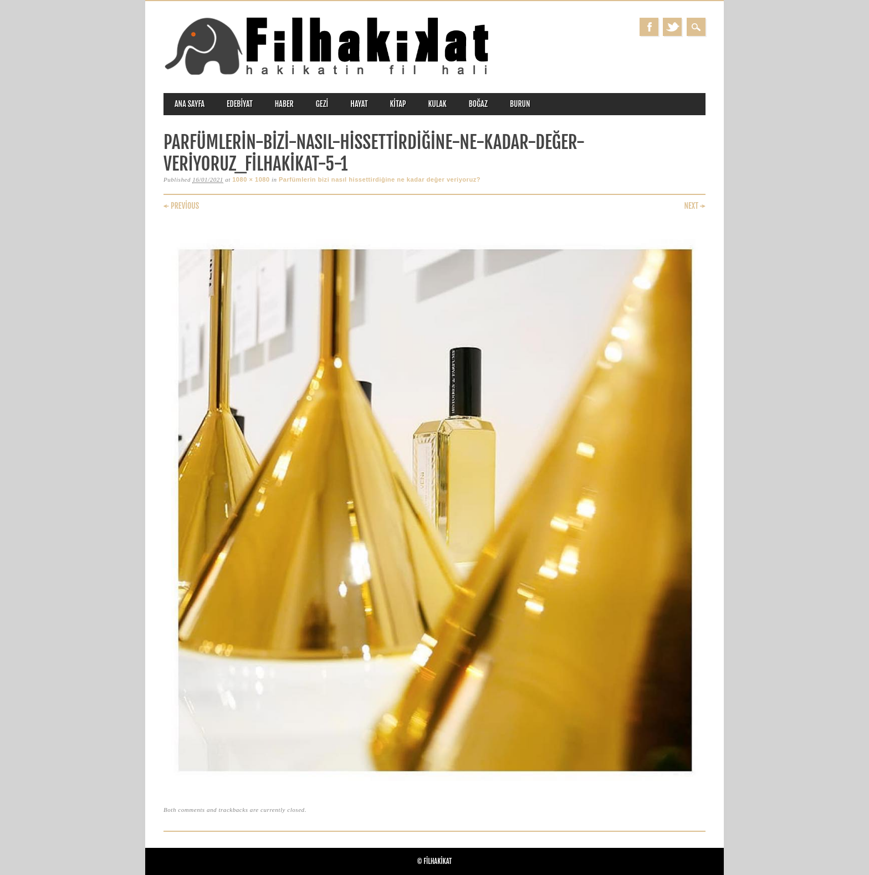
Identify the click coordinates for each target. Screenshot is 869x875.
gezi (322, 104)
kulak (437, 104)
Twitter (672, 27)
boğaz (478, 104)
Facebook (649, 27)
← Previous (181, 205)
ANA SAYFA (190, 104)
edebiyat (240, 104)
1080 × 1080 (251, 179)
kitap (398, 104)
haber (284, 104)
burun (520, 104)
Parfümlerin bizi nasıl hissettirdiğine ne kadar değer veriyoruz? (379, 179)
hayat (358, 104)
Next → (695, 205)
